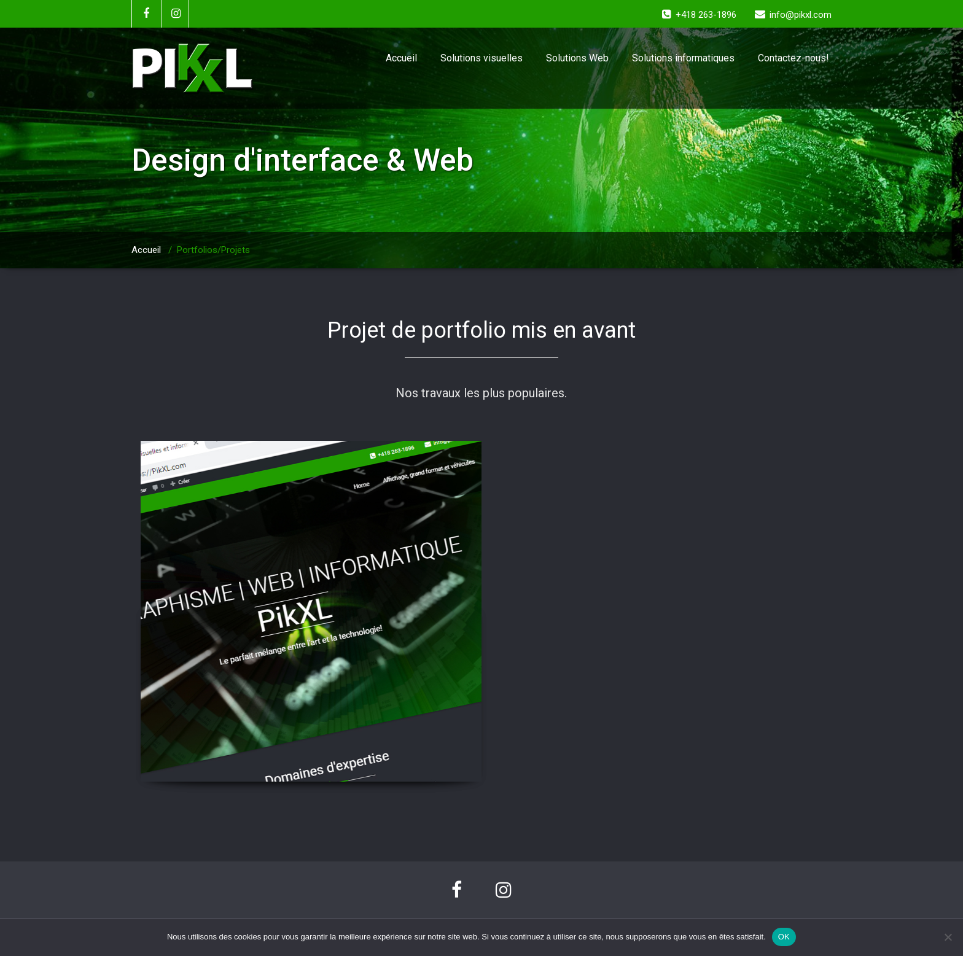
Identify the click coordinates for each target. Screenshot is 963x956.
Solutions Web (577, 58)
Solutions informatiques (683, 58)
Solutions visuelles (481, 58)
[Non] (948, 937)
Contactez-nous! (793, 58)
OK (784, 936)
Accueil (401, 58)
